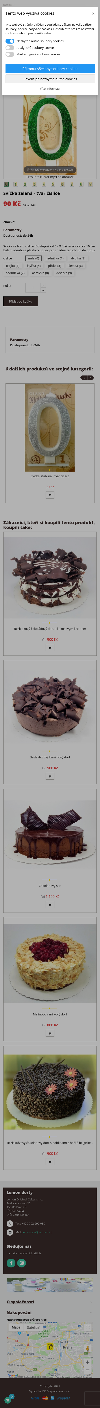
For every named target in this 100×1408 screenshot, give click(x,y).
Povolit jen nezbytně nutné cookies (50, 79)
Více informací (50, 88)
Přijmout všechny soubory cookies (50, 68)
